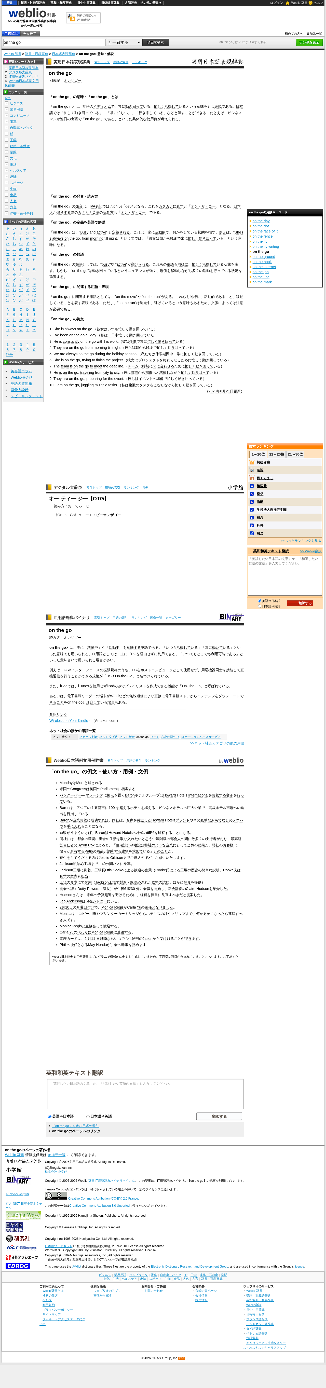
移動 (90, 647)
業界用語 (16, 109)
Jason (147, 939)
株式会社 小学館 (56, 1172)
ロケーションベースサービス (201, 736)
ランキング (139, 62)
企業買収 (80, 820)
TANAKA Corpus (17, 1194)
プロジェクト (148, 360)
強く (152, 271)
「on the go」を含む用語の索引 (75, 1126)
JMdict (76, 1266)
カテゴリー (173, 618)
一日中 (113, 335)
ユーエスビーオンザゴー (101, 515)
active (101, 232)
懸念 (260, 533)
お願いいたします (169, 858)
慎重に (156, 895)
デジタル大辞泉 (67, 487)
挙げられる (140, 264)
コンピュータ (20, 115)
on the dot (261, 226)
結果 (201, 845)
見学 (63, 876)
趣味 (13, 176)
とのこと (161, 851)
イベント (146, 379)
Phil (63, 945)
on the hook (262, 262)
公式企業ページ (206, 1290)
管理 (63, 939)
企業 (169, 845)
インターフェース (85, 670)
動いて (217, 647)
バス (116, 864)
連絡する (124, 932)
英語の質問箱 (21, 383)
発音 (79, 206)
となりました (162, 907)
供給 (131, 939)
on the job (261, 272)
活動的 (160, 232)
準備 (160, 379)
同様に (183, 264)
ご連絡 (135, 858)
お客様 (228, 845)
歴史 (194, 870)
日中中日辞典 (86, 3)
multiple (101, 385)
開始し (159, 889)
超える (124, 808)
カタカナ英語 (88, 212)
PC (133, 654)
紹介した (220, 889)
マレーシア (94, 795)
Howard (169, 795)
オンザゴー (73, 80)
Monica (107, 907)
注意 (239, 303)
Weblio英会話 (22, 377)
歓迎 (137, 870)
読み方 (108, 212)
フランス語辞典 (257, 1319)
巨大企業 (194, 808)
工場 (87, 864)
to (111, 372)
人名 (13, 201)
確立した (144, 820)
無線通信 (136, 696)
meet (98, 366)
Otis (108, 870)
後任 (148, 907)
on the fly (260, 241)
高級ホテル (217, 808)
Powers (93, 889)
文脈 (214, 303)
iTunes (83, 686)
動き (128, 106)
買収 (63, 833)
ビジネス (16, 103)
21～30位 (295, 454)
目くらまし (265, 478)
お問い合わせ (153, 1290)
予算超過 (104, 895)
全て (8, 98)
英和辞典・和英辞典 (260, 1300)
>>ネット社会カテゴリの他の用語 (217, 743)
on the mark (262, 282)
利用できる (166, 654)
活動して (172, 106)
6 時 (127, 889)
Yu (139, 907)
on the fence (263, 236)
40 (104, 864)
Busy (84, 232)
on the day (261, 221)
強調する (56, 277)
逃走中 (145, 303)
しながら (168, 385)
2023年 (214, 391)
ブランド (182, 820)
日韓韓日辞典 (110, 3)
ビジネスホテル (171, 808)
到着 (87, 870)
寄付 (63, 858)
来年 (90, 895)
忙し (120, 113)
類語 (79, 264)
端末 (102, 696)
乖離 (260, 502)
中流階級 (159, 839)
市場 (230, 808)
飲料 (155, 882)
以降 (103, 939)
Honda (101, 945)
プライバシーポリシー (58, 1309)
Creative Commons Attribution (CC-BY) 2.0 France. (103, 1198)
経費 (143, 895)
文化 (13, 158)
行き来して (147, 113)
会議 (146, 889)
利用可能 (218, 654)
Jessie (104, 858)
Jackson (66, 864)
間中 (169, 354)
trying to (88, 360)
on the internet (264, 267)
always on (60, 238)
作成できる (159, 686)
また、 (54, 686)
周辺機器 (208, 670)
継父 (260, 494)
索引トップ (102, 62)
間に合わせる (163, 366)
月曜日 (81, 907)
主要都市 (98, 808)
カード (72, 939)
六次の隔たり (170, 736)
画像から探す (102, 1295)
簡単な (207, 870)
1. (50, 329)
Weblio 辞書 (299, 3)
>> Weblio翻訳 (310, 551)
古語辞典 (131, 3)
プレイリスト (135, 686)
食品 (13, 195)
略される (95, 783)
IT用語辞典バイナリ (71, 617)
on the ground (264, 257)
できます (192, 939)
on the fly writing (266, 246)
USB (67, 670)
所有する (165, 833)
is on (74, 366)
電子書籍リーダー (81, 696)
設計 (126, 845)
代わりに (84, 932)
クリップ (178, 914)
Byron (82, 845)
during (100, 354)
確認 (260, 470)
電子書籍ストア (177, 696)
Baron (129, 795)
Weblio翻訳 (253, 1305)
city (106, 372)
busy (105, 264)
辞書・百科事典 (36, 54)
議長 (106, 889)
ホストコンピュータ (157, 670)
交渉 (229, 795)
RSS (182, 1358)
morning (96, 238)
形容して (93, 702)
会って (97, 926)
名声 (129, 820)
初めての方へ (294, 33)
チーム (133, 366)
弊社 (148, 845)
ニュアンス (137, 271)
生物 (13, 189)
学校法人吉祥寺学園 (272, 510)
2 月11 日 (92, 939)
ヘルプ (318, 3)
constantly (71, 341)
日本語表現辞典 (63, 54)
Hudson (202, 889)
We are (59, 354)
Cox (91, 845)
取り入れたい (131, 839)
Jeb (62, 901)
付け (90, 907)
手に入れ (74, 826)
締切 (145, 366)
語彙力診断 (20, 390)
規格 (95, 676)
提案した (193, 895)
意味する (134, 647)
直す (180, 206)
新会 (171, 889)
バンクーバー (70, 795)
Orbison (116, 858)
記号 (9, 354)
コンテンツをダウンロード (218, 696)
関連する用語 (86, 297)
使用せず (190, 670)
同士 (219, 670)
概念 (260, 517)
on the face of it (265, 231)
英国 (93, 789)
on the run (151, 297)
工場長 (99, 870)
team (65, 366)
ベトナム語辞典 (257, 1333)
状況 (234, 271)
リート (154, 736)
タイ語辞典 (254, 1328)
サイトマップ (52, 1314)
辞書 (10, 3)
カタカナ (166, 206)
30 (133, 889)
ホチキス (153, 914)
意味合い (67, 660)
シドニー (100, 901)
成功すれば (99, 820)
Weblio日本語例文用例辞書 (78, 760)
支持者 (211, 839)
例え (222, 232)
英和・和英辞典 (61, 3)
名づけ (145, 676)
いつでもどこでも (197, 654)
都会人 (175, 839)
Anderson (74, 901)
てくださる (83, 858)
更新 (237, 391)
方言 (13, 207)
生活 (13, 164)
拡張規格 (110, 670)
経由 (143, 654)
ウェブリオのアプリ (107, 1290)
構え (148, 808)
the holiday (115, 354)
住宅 (119, 845)
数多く (197, 839)
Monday (66, 783)
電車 (13, 121)
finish (100, 360)
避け (118, 895)
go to (89, 366)
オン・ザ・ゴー (203, 206)
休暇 (158, 354)
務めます (139, 945)
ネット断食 (127, 736)
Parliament (109, 789)
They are (60, 348)
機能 (171, 686)
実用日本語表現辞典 (71, 62)
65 (149, 833)
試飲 (165, 882)
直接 (157, 696)
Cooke (118, 870)
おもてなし (220, 820)
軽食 (187, 882)
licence (299, 1266)
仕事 (133, 341)
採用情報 (201, 1300)
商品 (100, 851)
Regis (119, 907)
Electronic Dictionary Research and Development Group (189, 1266)
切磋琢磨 (263, 462)
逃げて (159, 303)
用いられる (80, 654)
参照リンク (58, 714)
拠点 (110, 795)
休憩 (88, 882)
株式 (139, 833)
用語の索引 (120, 62)
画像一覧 (156, 618)
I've (56, 335)
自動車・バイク (21, 128)
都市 (134, 372)
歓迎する (110, 926)
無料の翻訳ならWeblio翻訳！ (87, 18)
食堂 (73, 882)
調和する (114, 851)
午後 (120, 889)
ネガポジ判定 (88, 736)
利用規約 (49, 1305)
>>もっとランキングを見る (301, 541)
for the (108, 379)
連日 (63, 119)
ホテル (135, 808)
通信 (56, 676)
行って (218, 271)
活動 (206, 271)
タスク (144, 385)
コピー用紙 (87, 914)
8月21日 (227, 391)
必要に (208, 914)
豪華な (205, 820)
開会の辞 (67, 889)
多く (195, 271)
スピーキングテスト (27, 396)
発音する (64, 212)
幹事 (124, 945)
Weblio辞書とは (53, 1290)
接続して (233, 670)
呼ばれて (215, 686)
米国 (63, 789)
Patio (89, 851)
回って (137, 106)
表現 (218, 106)
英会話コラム (21, 371)
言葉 (148, 870)
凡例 (145, 487)
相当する (128, 789)
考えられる (170, 119)
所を (167, 271)
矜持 (260, 525)
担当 (84, 876)
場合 (99, 660)
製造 (123, 882)
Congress (78, 789)
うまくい (77, 833)
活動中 (114, 647)
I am (59, 385)
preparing (94, 379)
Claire (191, 889)
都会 (81, 839)
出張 (74, 119)
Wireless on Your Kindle (68, 721)
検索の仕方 (50, 1295)
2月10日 (66, 907)
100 (111, 808)
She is (58, 329)
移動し (176, 271)
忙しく (159, 106)
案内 (73, 876)
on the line (261, 277)
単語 (170, 264)
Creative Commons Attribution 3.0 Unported (99, 1205)
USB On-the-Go (119, 676)
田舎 (102, 839)
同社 (115, 820)
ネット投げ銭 (108, 736)
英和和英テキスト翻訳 (74, 1072)
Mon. (80, 783)
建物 (125, 851)
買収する (219, 795)
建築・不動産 (20, 146)
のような (159, 845)
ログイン (276, 3)
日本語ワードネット (58, 1246)
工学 (13, 140)
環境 (91, 839)
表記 (98, 206)
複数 (132, 385)
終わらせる (172, 360)
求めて (137, 851)
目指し (72, 814)
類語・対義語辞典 (33, 3)
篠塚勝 (262, 486)
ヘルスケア (18, 170)
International (198, 795)
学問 (13, 152)
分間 (109, 864)
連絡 (231, 914)
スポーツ (16, 183)
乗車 (127, 864)
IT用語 (97, 654)
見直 (165, 895)
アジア (81, 808)
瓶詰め (78, 864)
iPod (63, 686)
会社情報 (201, 1295)
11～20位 (276, 454)
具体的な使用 (143, 119)
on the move (126, 297)
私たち (146, 354)
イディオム (102, 106)
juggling (87, 385)
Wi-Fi (114, 696)
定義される (121, 232)
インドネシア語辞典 (260, 1324)
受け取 (165, 939)
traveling (87, 372)
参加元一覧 (314, 33)
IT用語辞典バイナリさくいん (115, 1181)
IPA (92, 206)
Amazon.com (105, 721)
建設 (137, 845)
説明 (216, 870)
